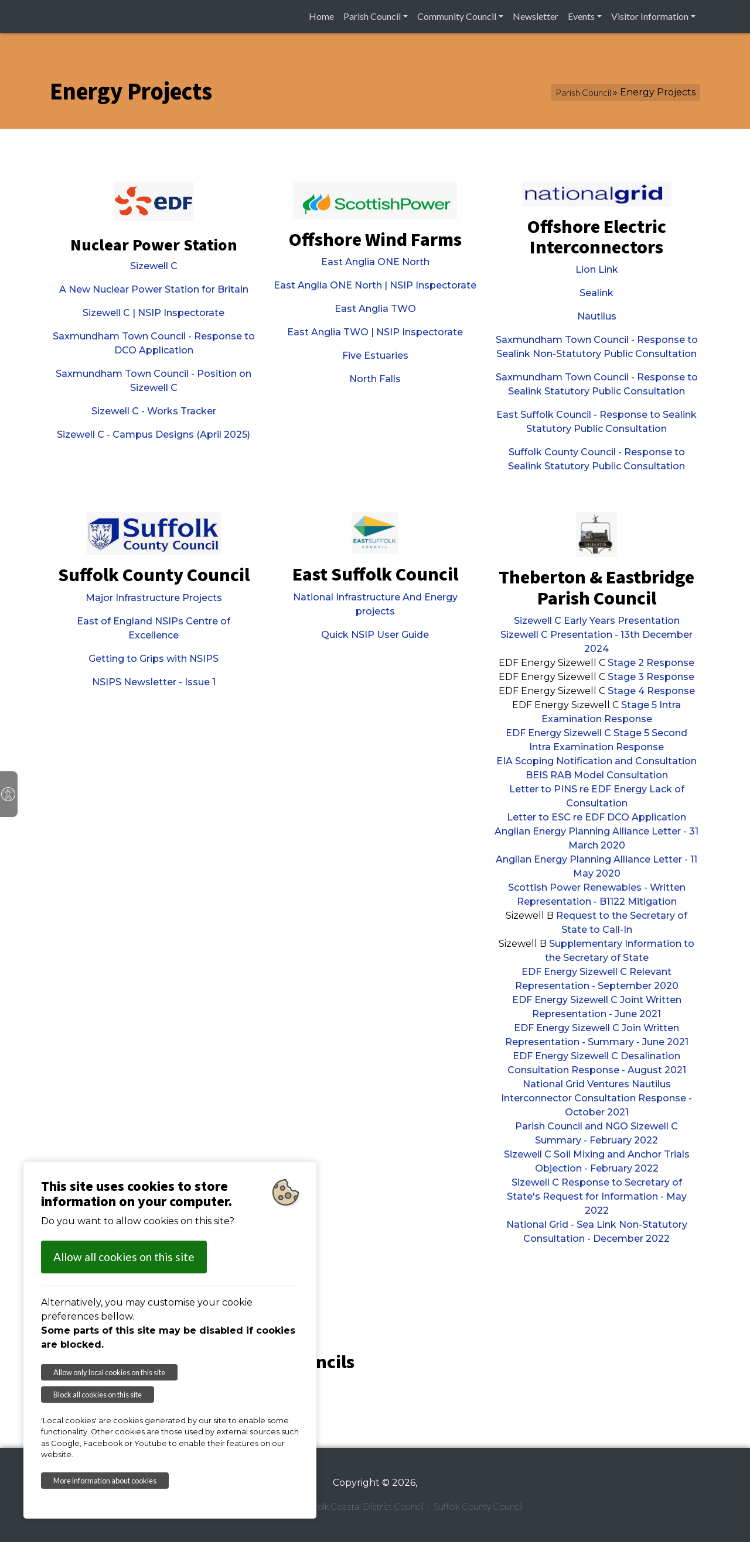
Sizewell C (154, 266)
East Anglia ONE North (375, 261)
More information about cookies (104, 1480)
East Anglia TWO (375, 308)
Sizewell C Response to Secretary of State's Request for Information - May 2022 (597, 1196)
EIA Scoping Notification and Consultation (596, 761)
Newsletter (535, 16)
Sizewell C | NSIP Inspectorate (153, 312)
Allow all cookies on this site (124, 1256)
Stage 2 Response (651, 662)
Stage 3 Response (651, 676)
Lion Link (596, 269)
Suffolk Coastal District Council (363, 1506)
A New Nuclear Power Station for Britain (153, 289)
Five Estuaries (375, 355)
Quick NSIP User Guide (375, 634)
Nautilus (596, 316)
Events (581, 16)
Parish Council (372, 16)
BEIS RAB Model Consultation (597, 775)
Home (321, 16)
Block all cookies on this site (97, 1394)
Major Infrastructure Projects (154, 597)
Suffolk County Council (478, 1506)
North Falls (375, 378)
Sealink (596, 292)
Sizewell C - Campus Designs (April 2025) (153, 434)
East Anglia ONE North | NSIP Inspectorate (375, 285)
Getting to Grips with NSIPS (153, 658)
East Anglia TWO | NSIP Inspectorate (375, 332)
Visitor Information (649, 16)
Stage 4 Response (651, 690)
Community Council (456, 16)
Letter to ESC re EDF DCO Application (596, 817)
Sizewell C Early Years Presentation (597, 620)
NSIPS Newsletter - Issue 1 (154, 682)
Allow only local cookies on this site (109, 1372)
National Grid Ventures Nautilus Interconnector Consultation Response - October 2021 (596, 1098)
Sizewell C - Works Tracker (153, 411)
